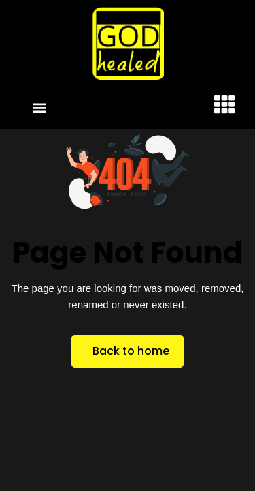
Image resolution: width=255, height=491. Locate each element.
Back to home (130, 351)
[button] (40, 107)
